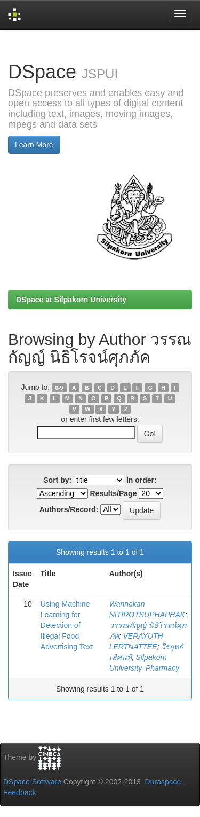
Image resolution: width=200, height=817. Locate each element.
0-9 (59, 387)
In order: (141, 480)
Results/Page (113, 493)
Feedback (19, 792)
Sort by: (57, 480)
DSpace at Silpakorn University (71, 299)
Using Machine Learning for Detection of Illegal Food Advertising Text (67, 625)
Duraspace (163, 781)
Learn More (34, 144)
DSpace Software (32, 781)
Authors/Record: (68, 509)
